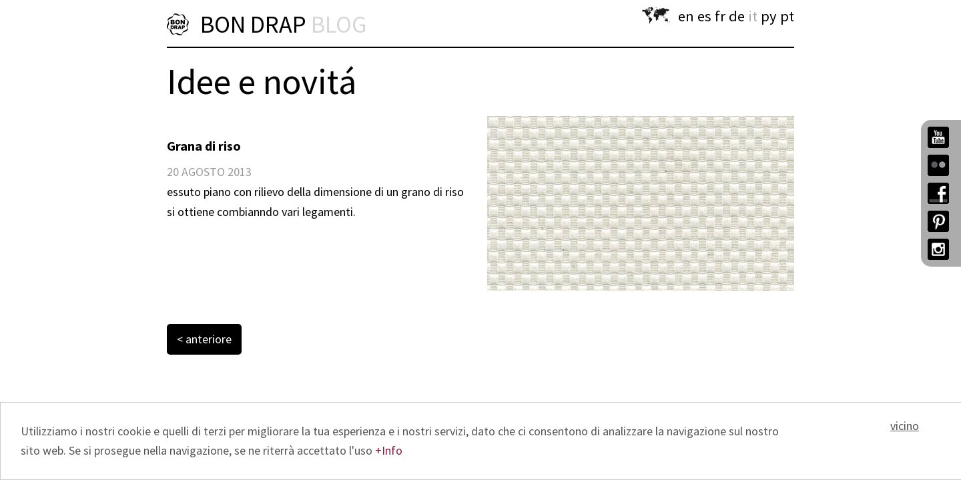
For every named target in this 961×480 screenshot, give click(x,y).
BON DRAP (283, 24)
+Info (388, 450)
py (769, 16)
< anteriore (204, 339)
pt (787, 16)
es (704, 16)
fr (720, 16)
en (686, 16)
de (737, 16)
